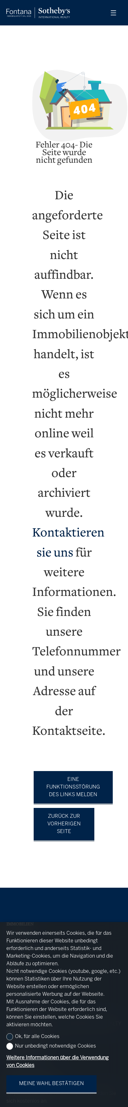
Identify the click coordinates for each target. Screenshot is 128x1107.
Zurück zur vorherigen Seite (64, 824)
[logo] (38, 12)
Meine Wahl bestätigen (51, 1083)
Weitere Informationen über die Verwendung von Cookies (57, 1062)
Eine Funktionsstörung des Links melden (73, 787)
